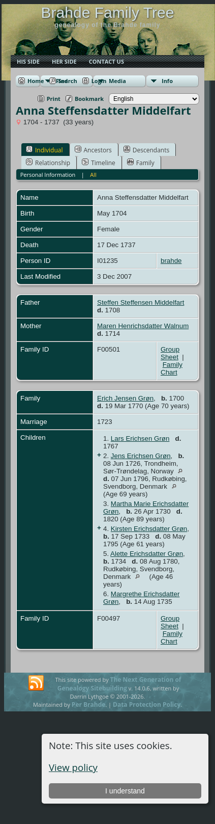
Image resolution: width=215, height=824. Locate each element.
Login (99, 81)
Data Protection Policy (146, 704)
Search (67, 81)
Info (167, 81)
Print (53, 98)
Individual (44, 149)
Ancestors (93, 149)
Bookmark (89, 98)
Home (35, 81)
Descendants (146, 149)
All (93, 174)
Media (117, 81)
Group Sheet (170, 353)
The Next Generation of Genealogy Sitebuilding (119, 684)
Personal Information (48, 174)
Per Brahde (89, 704)
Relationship (48, 162)
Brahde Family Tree (107, 12)
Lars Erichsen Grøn (140, 438)
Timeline (98, 162)
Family (141, 162)
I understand (125, 791)
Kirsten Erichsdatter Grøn (149, 529)
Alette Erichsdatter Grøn (146, 553)
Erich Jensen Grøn (125, 398)
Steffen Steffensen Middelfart (140, 302)
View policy (73, 767)
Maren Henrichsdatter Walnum (143, 326)
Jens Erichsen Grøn (141, 456)
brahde (171, 260)
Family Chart (171, 368)
